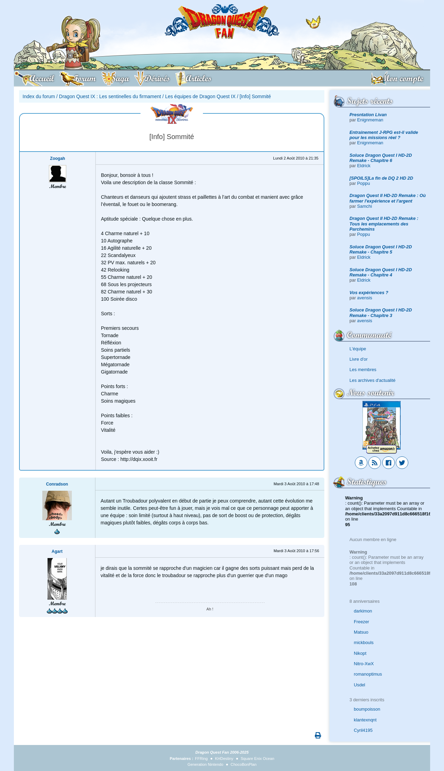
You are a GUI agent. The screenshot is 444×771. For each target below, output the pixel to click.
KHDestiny (224, 758)
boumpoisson (367, 709)
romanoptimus (368, 674)
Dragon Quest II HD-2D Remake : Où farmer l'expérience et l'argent (388, 198)
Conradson (57, 484)
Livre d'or (359, 359)
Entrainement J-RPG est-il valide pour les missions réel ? (384, 135)
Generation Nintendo (205, 764)
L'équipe (358, 348)
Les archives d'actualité (373, 380)
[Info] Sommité (255, 96)
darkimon (363, 611)
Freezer (361, 621)
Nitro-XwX (364, 663)
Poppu (363, 183)
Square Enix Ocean (257, 758)
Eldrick (363, 165)
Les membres (363, 369)
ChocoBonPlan (244, 764)
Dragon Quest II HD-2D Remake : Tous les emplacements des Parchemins (384, 224)
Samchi (364, 206)
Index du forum (39, 96)
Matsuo (361, 632)
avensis (364, 297)
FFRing (201, 758)
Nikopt (360, 653)
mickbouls (364, 642)
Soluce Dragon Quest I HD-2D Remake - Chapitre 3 (381, 312)
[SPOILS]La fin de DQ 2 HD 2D (381, 178)
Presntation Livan (368, 114)
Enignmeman (370, 119)
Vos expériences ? (369, 292)
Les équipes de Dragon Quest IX (200, 96)
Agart (57, 551)
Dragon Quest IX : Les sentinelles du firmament (110, 96)
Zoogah (57, 158)
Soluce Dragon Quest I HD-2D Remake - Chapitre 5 (381, 249)
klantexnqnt (365, 719)
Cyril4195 (363, 730)
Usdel (359, 684)
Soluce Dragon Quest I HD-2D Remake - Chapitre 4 (381, 272)
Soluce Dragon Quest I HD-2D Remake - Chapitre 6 (381, 158)
